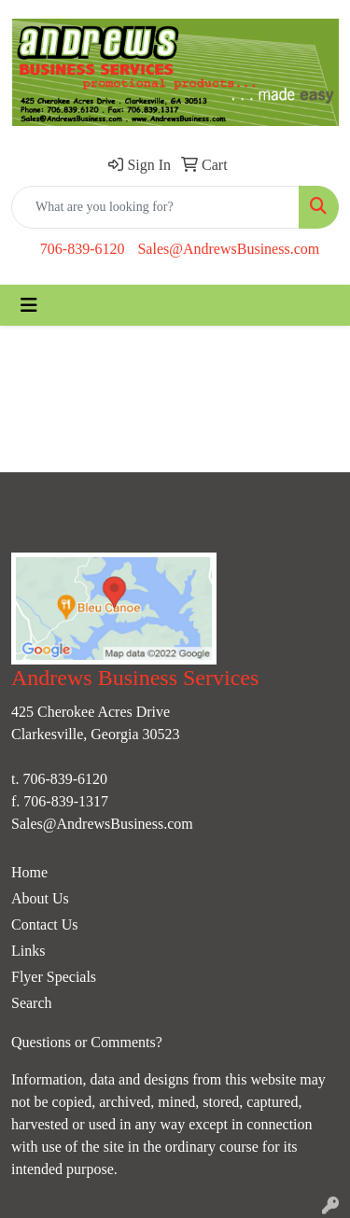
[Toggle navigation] (29, 305)
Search (31, 1003)
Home (29, 872)
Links (28, 951)
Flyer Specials (53, 977)
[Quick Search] (155, 207)
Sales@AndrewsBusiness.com (228, 249)
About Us (40, 898)
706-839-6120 (82, 249)
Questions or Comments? (86, 1042)
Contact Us (44, 924)
